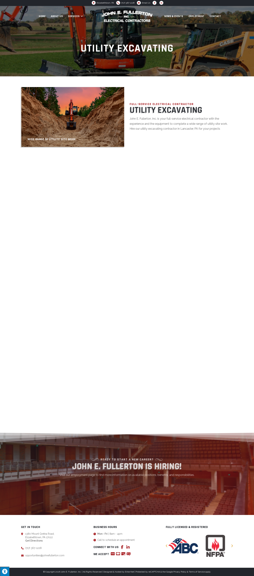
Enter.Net (129, 572)
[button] (166, 546)
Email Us (146, 3)
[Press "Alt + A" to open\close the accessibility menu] (4, 571)
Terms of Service (197, 572)
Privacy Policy (179, 572)
